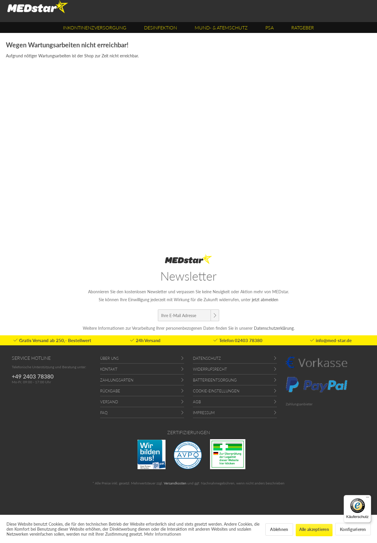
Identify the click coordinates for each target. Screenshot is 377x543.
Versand (109, 401)
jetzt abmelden (265, 299)
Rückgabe (110, 391)
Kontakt (109, 369)
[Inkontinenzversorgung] (94, 27)
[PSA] (269, 27)
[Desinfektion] (160, 27)
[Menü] (367, 498)
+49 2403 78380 (33, 376)
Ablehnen (279, 529)
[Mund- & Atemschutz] (221, 27)
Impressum (204, 412)
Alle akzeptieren (314, 529)
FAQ (104, 412)
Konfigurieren (353, 529)
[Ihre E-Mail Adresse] (184, 315)
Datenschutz (207, 358)
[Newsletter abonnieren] (215, 315)
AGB (197, 401)
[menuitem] (94, 27)
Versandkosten (175, 483)
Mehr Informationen (162, 534)
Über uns (109, 358)
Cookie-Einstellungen (216, 391)
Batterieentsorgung (215, 380)
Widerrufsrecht (210, 369)
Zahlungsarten (116, 380)
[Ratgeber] (302, 27)
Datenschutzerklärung (274, 328)
